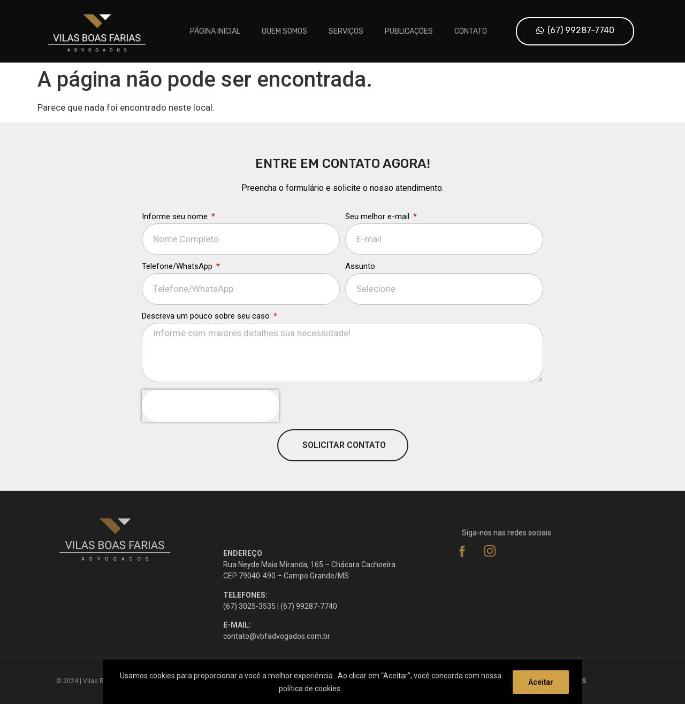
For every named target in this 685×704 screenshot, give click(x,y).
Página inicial (215, 31)
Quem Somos (284, 31)
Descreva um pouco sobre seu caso (207, 324)
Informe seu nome (176, 225)
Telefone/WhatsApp (178, 274)
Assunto (360, 274)
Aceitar (540, 682)
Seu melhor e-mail (378, 225)
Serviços (346, 31)
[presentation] (210, 414)
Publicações (409, 31)
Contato (470, 31)
